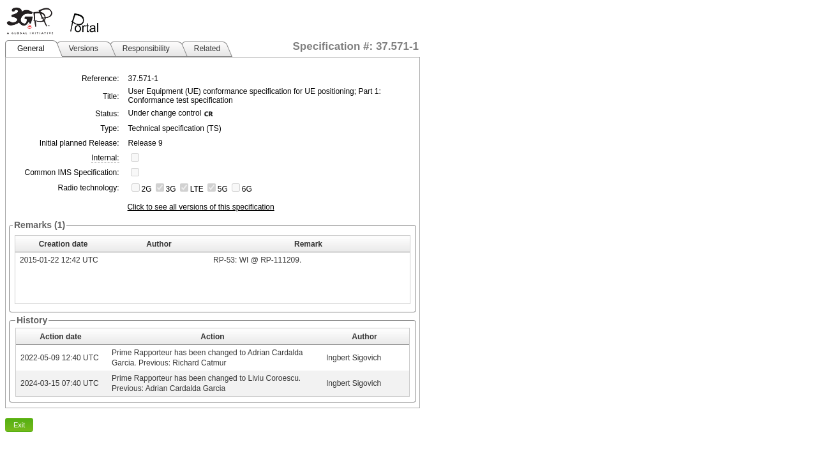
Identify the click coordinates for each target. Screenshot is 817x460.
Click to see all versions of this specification (201, 207)
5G (223, 189)
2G (147, 189)
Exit (19, 425)
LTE (197, 189)
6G (247, 189)
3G (171, 189)
